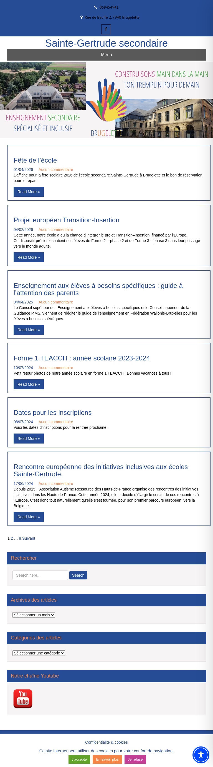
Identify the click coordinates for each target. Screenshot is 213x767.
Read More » (28, 192)
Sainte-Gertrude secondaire (106, 43)
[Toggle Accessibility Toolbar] (201, 755)
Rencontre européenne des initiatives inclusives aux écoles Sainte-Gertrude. (101, 470)
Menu (106, 54)
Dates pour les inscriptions (53, 412)
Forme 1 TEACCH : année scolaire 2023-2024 (82, 358)
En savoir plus (107, 759)
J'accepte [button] (79, 759)
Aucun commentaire (56, 169)
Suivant (28, 538)
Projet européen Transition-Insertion (67, 220)
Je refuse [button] (135, 759)
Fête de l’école (35, 160)
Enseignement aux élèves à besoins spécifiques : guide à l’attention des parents (98, 289)
